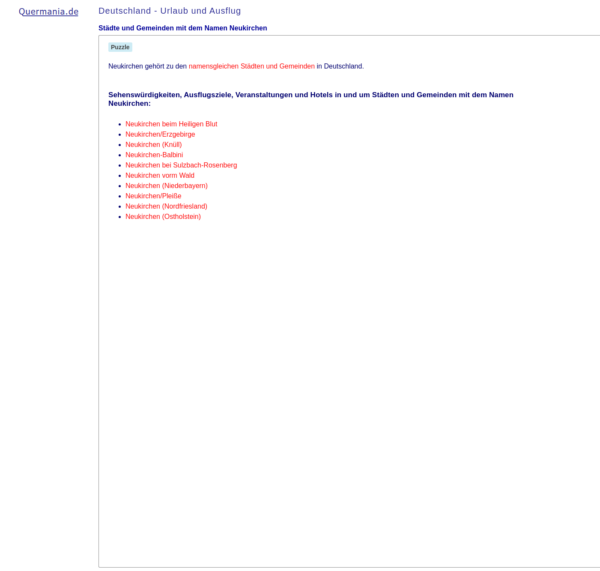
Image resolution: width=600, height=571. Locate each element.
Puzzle (120, 47)
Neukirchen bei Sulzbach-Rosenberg (181, 165)
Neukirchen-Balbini (154, 154)
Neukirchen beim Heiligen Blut (171, 124)
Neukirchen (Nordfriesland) (166, 206)
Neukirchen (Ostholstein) (163, 216)
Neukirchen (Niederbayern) (166, 185)
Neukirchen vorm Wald (159, 175)
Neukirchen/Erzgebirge (160, 134)
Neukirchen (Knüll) (153, 144)
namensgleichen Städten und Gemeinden (252, 66)
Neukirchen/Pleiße (153, 196)
